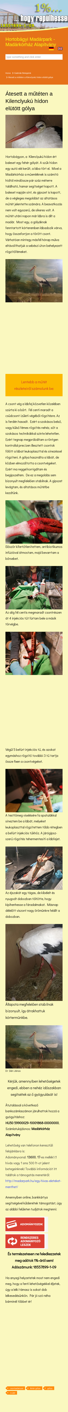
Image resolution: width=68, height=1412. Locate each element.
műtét (12, 1392)
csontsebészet (16, 1388)
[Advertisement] (34, 338)
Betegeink (26, 73)
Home (8, 73)
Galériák (18, 73)
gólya (49, 1388)
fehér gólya (35, 1388)
